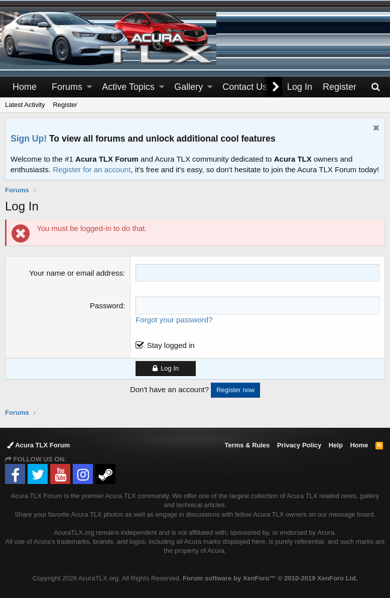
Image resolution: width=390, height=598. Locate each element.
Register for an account (92, 169)
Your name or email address (76, 273)
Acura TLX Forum (38, 445)
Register (65, 104)
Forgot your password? (174, 319)
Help (336, 445)
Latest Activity (25, 104)
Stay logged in (171, 345)
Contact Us (244, 87)
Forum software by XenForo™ (270, 578)
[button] (89, 87)
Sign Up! (29, 139)
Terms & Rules (247, 445)
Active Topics (128, 87)
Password (106, 305)
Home (25, 87)
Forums (67, 87)
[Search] (375, 87)
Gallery (188, 87)
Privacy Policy (299, 445)
